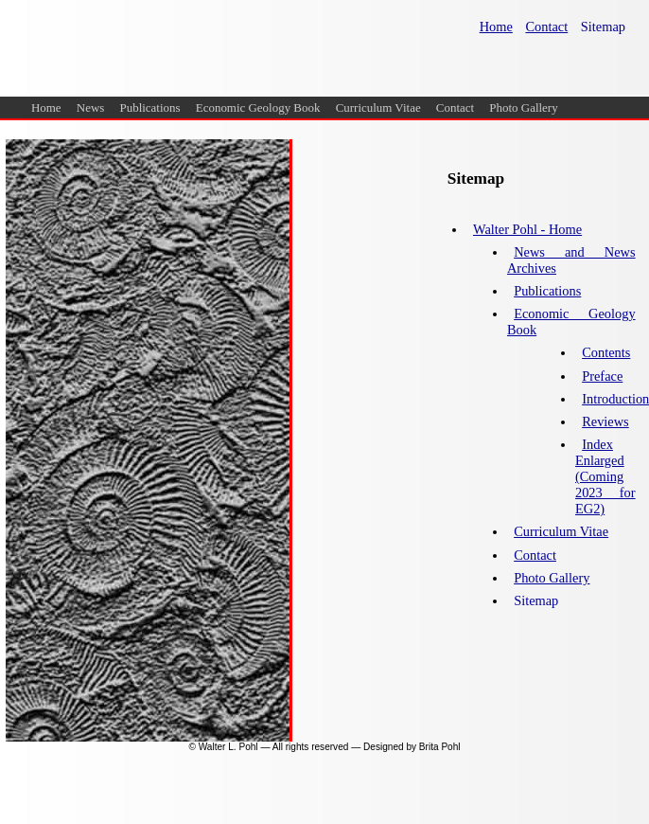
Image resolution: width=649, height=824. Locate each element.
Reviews (605, 421)
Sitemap (603, 26)
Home (46, 107)
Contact (455, 107)
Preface (602, 376)
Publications (150, 107)
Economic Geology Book (258, 107)
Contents (606, 352)
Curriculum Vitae (378, 107)
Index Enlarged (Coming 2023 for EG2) (605, 476)
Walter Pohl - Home (527, 229)
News (91, 107)
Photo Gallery (523, 107)
